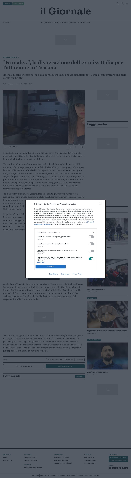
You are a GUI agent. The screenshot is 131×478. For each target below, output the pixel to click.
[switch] (91, 236)
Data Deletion (53, 274)
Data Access (65, 274)
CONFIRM (50, 266)
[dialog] (66, 239)
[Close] (101, 204)
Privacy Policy (77, 274)
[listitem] (65, 232)
